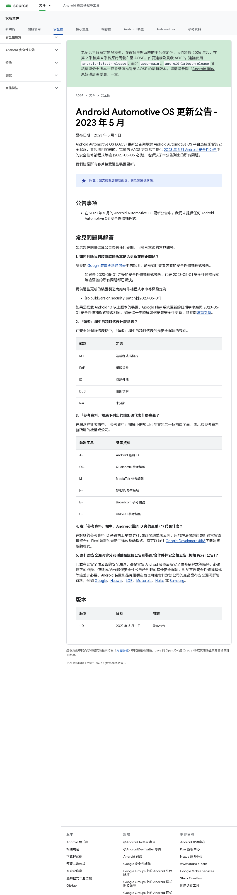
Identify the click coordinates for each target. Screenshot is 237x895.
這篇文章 (204, 313)
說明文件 (12, 18)
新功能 (10, 29)
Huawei (116, 581)
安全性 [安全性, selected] (58, 29)
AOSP (79, 95)
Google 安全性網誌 (137, 864)
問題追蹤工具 (189, 885)
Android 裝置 (134, 29)
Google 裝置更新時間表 (106, 265)
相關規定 (72, 849)
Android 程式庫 (77, 842)
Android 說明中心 (192, 842)
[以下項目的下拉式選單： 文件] (52, 5)
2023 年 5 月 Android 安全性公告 (190, 150)
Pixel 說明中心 (190, 849)
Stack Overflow (191, 878)
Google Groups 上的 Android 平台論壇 (147, 873)
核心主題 (82, 29)
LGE (129, 581)
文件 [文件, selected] (42, 5)
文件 (92, 95)
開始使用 (34, 29)
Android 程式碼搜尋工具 (81, 5)
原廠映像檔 (74, 871)
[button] (27, 37)
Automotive (166, 29)
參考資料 (194, 29)
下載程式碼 (74, 856)
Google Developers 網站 (186, 541)
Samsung (177, 581)
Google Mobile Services (197, 871)
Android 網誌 (132, 856)
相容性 (106, 29)
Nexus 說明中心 (191, 856)
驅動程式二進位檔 (79, 878)
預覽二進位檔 (75, 864)
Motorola (144, 581)
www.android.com (193, 864)
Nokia (159, 581)
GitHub (71, 885)
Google (101, 581)
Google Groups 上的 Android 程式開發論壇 (147, 884)
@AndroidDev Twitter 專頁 (142, 849)
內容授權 (122, 650)
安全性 (105, 95)
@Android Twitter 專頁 (139, 842)
